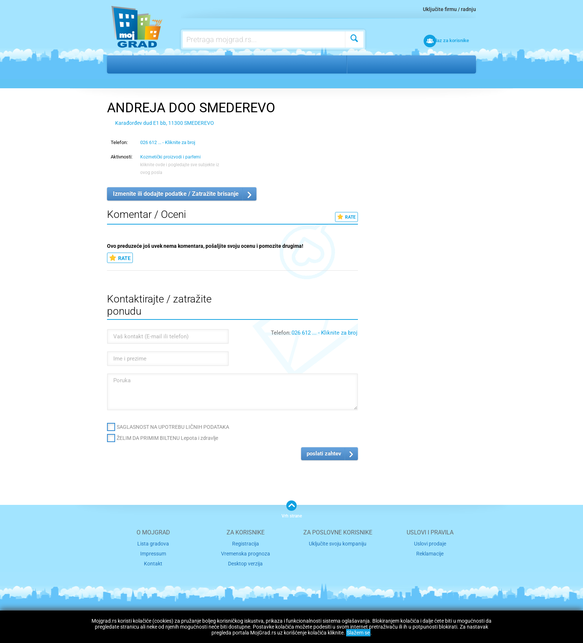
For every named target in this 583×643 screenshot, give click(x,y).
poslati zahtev (324, 453)
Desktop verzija (246, 562)
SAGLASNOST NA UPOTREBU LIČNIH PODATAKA (173, 427)
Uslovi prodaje (430, 543)
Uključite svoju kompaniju (337, 543)
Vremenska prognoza (245, 552)
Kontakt (153, 562)
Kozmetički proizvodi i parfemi (232, 64)
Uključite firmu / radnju (449, 9)
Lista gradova (153, 543)
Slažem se (358, 633)
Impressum (153, 552)
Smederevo (370, 64)
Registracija (245, 543)
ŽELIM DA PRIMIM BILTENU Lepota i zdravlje (167, 438)
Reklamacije (430, 552)
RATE (346, 217)
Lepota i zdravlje (157, 64)
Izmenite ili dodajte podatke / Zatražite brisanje (176, 193)
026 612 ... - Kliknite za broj (167, 142)
